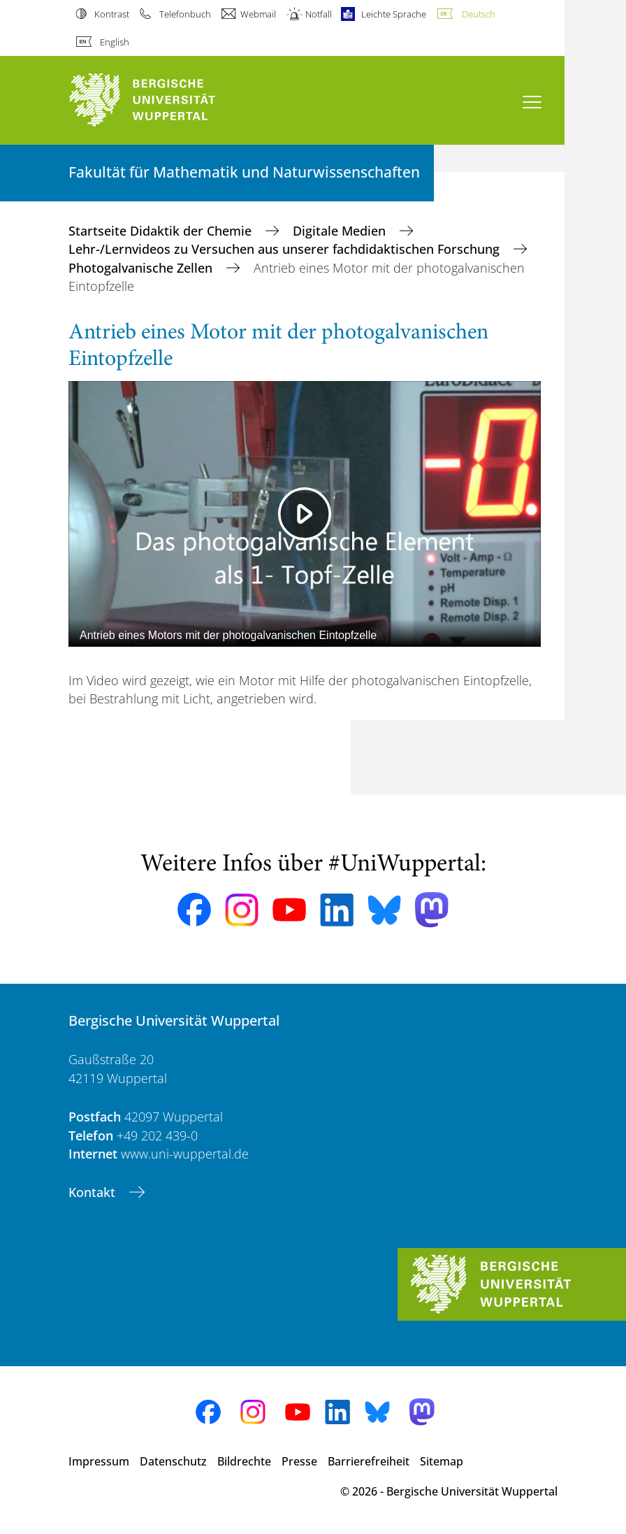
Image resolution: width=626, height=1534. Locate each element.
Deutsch (478, 14)
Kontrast (111, 14)
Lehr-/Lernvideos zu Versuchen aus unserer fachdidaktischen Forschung (285, 249)
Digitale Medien (341, 230)
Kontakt (93, 1192)
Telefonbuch (185, 14)
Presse (299, 1461)
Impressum (98, 1461)
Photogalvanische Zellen (142, 267)
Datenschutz (173, 1461)
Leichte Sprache (393, 14)
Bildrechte (244, 1461)
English (114, 42)
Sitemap (441, 1461)
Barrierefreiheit (368, 1461)
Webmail (258, 14)
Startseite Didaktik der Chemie (161, 230)
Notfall (318, 14)
